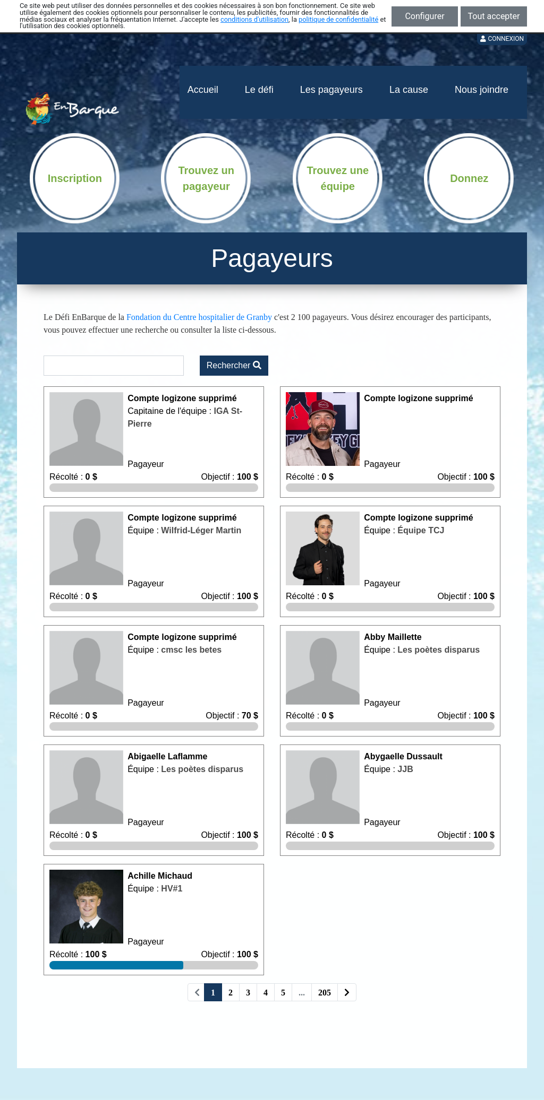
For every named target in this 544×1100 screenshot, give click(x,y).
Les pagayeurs (331, 89)
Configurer (424, 16)
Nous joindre (481, 89)
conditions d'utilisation (254, 19)
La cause (408, 89)
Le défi (259, 89)
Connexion (502, 38)
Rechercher (234, 365)
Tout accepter (494, 16)
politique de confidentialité (338, 19)
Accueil (203, 89)
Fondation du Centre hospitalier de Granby (199, 317)
